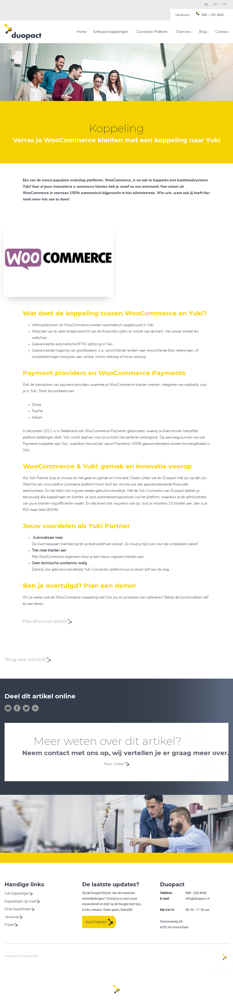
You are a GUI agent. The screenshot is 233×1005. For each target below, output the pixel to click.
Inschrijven (96, 922)
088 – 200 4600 (212, 15)
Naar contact (115, 764)
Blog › (203, 32)
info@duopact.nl (197, 898)
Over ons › (184, 32)
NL (206, 4)
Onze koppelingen (18, 909)
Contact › (222, 32)
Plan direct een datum (45, 621)
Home (81, 32)
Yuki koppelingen (17, 893)
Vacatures (12, 917)
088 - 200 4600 (196, 893)
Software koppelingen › (111, 32)
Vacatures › (183, 15)
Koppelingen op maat (21, 901)
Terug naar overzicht (25, 659)
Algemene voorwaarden (21, 956)
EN (215, 4)
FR (224, 4)
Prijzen (10, 924)
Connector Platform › (153, 32)
